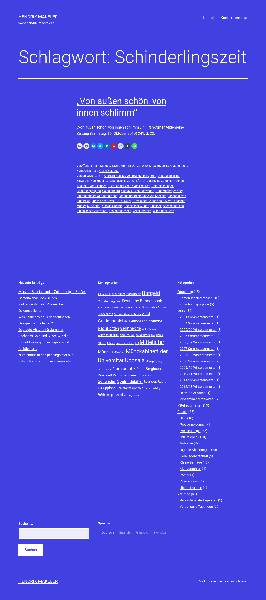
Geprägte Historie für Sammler (40, 330)
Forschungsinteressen (196, 298)
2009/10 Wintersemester (198, 367)
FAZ (126, 180)
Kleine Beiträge (108, 171)
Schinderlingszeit (120, 211)
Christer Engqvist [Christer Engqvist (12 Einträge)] (109, 301)
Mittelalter (93, 206)
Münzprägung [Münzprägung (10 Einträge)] (153, 361)
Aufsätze (186, 443)
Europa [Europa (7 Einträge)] (101, 308)
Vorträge (183, 494)
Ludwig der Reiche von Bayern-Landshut (158, 201)
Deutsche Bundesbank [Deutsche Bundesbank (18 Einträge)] (142, 301)
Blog (183, 418)
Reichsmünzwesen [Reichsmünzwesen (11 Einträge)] (125, 375)
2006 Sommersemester (197, 336)
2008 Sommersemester (197, 361)
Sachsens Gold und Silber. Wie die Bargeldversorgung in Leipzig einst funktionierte (43, 342)
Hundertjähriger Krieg (169, 191)
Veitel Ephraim (142, 211)
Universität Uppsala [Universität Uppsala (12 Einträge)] (130, 388)
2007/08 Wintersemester (198, 355)
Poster (184, 475)
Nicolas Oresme (112, 206)
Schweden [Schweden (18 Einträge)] (107, 381)
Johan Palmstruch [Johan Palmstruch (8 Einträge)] (125, 343)
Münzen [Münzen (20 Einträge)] (105, 351)
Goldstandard (111, 191)
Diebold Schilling (169, 176)
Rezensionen (189, 481)
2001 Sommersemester (197, 317)
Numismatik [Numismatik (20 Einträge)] (124, 368)
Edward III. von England (92, 180)
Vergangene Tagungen (196, 506)
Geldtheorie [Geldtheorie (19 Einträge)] (130, 328)
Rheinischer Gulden (136, 206)
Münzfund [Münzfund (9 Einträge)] (119, 352)
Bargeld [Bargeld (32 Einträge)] (151, 293)
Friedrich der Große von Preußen (129, 186)
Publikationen (187, 437)
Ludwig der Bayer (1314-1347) (111, 201)
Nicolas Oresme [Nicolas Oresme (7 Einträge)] (105, 369)
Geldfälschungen (162, 186)
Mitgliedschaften (189, 405)
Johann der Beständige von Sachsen (142, 196)
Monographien (190, 469)
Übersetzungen (191, 488)
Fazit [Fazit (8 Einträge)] (138, 307)
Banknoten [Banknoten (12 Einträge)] (133, 294)
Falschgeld (115, 180)
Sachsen (156, 206)
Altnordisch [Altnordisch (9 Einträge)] (104, 294)
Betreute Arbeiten (192, 393)
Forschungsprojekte (194, 304)
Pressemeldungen (193, 424)
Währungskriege (163, 211)
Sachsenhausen (173, 206)
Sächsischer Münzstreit (92, 211)
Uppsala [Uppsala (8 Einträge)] (148, 388)
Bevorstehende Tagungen (198, 500)
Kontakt (209, 18)
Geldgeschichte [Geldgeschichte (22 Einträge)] (113, 321)
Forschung (185, 292)
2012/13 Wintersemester (198, 386)
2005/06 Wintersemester (198, 330)
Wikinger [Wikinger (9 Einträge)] (158, 388)
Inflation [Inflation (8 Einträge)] (111, 343)
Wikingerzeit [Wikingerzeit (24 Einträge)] (110, 394)
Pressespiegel (190, 431)
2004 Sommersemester (197, 323)
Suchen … (25, 523)
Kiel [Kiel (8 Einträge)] (137, 343)
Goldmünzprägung (89, 191)
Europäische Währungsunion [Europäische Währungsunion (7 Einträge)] (117, 308)
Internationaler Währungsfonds (97, 196)
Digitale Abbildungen (195, 450)
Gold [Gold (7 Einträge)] (153, 335)
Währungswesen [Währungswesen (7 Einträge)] (131, 395)
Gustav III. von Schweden (137, 191)
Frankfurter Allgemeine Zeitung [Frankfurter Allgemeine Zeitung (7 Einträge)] (127, 314)
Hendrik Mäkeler (38, 16)
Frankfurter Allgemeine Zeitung (150, 180)
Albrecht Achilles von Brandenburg (126, 176)
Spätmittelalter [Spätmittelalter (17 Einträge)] (130, 381)
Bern (153, 176)
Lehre (181, 310)
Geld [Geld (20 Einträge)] (145, 313)
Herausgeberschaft (194, 456)
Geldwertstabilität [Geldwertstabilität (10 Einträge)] (108, 335)
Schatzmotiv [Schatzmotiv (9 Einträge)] (145, 375)
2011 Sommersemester (197, 380)
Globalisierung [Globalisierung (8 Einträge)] (143, 335)
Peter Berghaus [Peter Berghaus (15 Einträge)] (148, 369)
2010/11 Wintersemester (198, 374)
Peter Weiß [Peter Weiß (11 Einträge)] (105, 375)
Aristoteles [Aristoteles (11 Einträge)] (118, 294)
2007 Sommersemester (197, 349)
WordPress (239, 581)
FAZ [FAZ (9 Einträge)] (133, 307)
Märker (81, 206)
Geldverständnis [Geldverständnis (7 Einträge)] (149, 329)
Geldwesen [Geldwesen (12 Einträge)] (127, 335)
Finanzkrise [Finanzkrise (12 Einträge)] (149, 307)
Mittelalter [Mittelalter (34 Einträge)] (152, 342)
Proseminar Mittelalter (196, 399)
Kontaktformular (234, 18)
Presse (182, 412)
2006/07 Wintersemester (198, 342)
